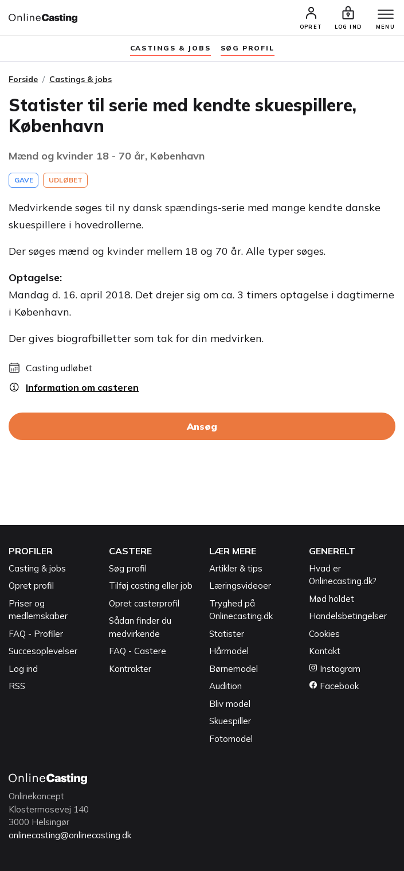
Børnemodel (233, 668)
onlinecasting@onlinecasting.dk (70, 835)
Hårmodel (229, 651)
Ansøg (202, 426)
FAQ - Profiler (36, 633)
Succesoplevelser (43, 651)
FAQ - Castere (137, 651)
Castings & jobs (170, 48)
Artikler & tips (235, 568)
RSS (17, 686)
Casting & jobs (37, 568)
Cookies (324, 633)
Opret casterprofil (144, 603)
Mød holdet (331, 598)
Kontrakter (130, 668)
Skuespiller (230, 721)
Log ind (23, 668)
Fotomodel (231, 738)
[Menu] (385, 15)
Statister (226, 633)
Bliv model (229, 703)
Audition (225, 686)
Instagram (334, 668)
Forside (23, 79)
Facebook (334, 686)
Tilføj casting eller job (151, 585)
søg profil (247, 48)
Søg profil (128, 568)
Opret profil (31, 585)
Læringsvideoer (240, 585)
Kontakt (324, 651)
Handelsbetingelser (348, 616)
